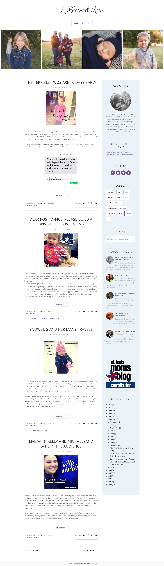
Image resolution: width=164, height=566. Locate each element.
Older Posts (89, 550)
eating (119, 197)
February (113, 445)
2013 (110, 476)
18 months (111, 192)
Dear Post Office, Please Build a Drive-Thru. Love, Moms (61, 221)
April (112, 439)
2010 (110, 485)
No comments (30, 205)
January (113, 467)
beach (127, 192)
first (33, 431)
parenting (123, 208)
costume (110, 197)
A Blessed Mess (82, 10)
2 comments (29, 314)
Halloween (118, 203)
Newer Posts (32, 550)
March (112, 442)
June (112, 434)
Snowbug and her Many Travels (61, 329)
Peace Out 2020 (121, 275)
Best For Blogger (92, 563)
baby (119, 192)
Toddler (60, 319)
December (114, 422)
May (111, 436)
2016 (110, 419)
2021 (110, 405)
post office (49, 319)
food (109, 203)
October (113, 425)
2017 (110, 416)
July (111, 431)
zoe (109, 219)
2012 (110, 479)
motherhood (37, 319)
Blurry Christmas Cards (125, 331)
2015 (110, 470)
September (114, 428)
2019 (110, 410)
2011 (109, 482)
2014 (110, 473)
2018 (110, 413)
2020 (110, 408)
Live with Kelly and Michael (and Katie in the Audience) (61, 444)
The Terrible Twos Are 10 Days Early (61, 82)
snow (39, 431)
